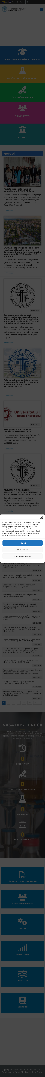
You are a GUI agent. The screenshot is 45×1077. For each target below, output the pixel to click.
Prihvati (22, 543)
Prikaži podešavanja (22, 556)
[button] (41, 517)
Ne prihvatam (22, 549)
